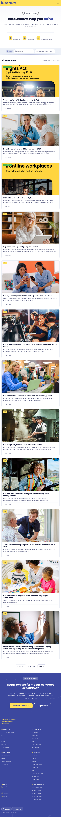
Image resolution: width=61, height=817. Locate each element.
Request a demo (21, 706)
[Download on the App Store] (6, 808)
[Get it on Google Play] (17, 808)
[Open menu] (58, 3)
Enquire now (43, 706)
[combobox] (24, 51)
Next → (41, 666)
